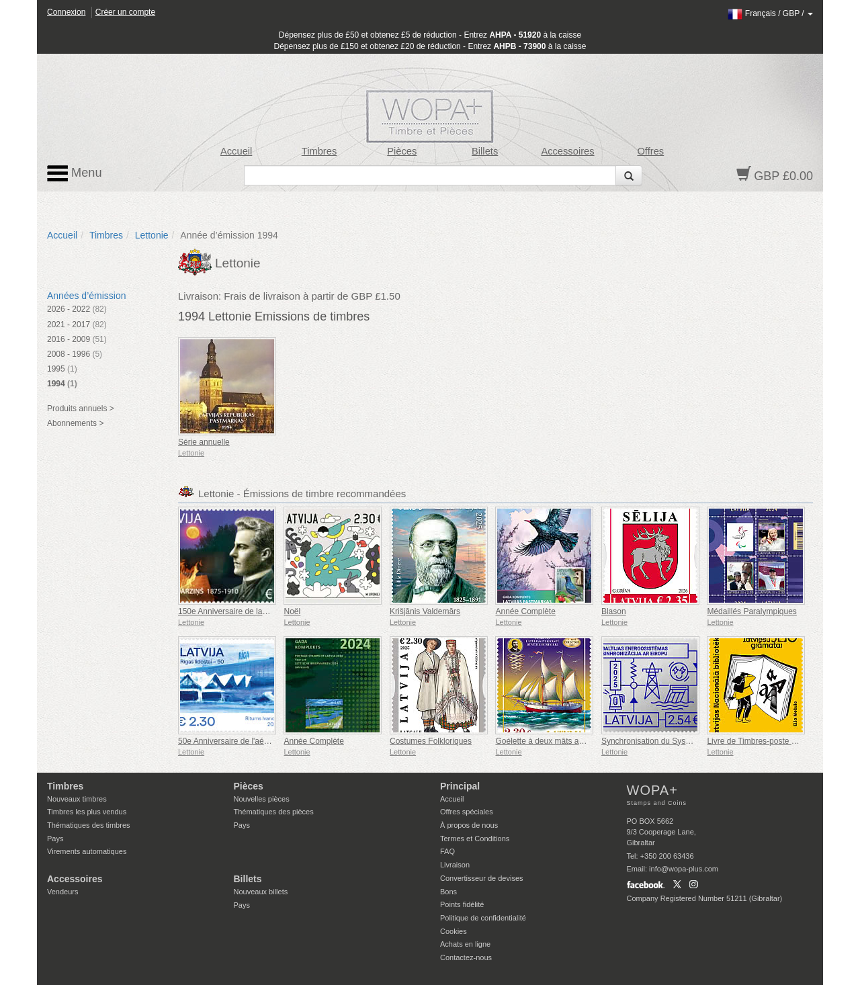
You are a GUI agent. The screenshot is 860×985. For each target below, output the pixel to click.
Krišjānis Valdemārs (425, 611)
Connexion (66, 12)
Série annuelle (204, 442)
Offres (650, 151)
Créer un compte (125, 12)
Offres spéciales (466, 812)
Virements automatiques (86, 851)
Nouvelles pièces (262, 799)
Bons (448, 892)
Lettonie (152, 235)
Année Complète (525, 611)
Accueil (236, 151)
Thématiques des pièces (274, 812)
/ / (770, 13)
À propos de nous (469, 825)
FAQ (447, 851)
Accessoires (567, 151)
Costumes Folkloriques (431, 741)
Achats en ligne (465, 944)
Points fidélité (462, 904)
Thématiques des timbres (88, 825)
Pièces (402, 151)
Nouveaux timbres (77, 799)
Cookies (453, 931)
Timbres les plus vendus (86, 812)
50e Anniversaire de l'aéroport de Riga (246, 741)
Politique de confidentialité (483, 918)
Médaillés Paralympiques (751, 611)
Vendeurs (62, 892)
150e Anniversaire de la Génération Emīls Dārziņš (267, 611)
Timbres (319, 151)
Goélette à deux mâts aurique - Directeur (568, 741)
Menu (74, 173)
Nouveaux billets (261, 892)
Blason (613, 611)
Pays (55, 838)
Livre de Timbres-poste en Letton (765, 741)
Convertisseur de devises (481, 878)
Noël (292, 611)
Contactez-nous (466, 957)
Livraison (455, 865)
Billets (485, 151)
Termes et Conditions (474, 838)
